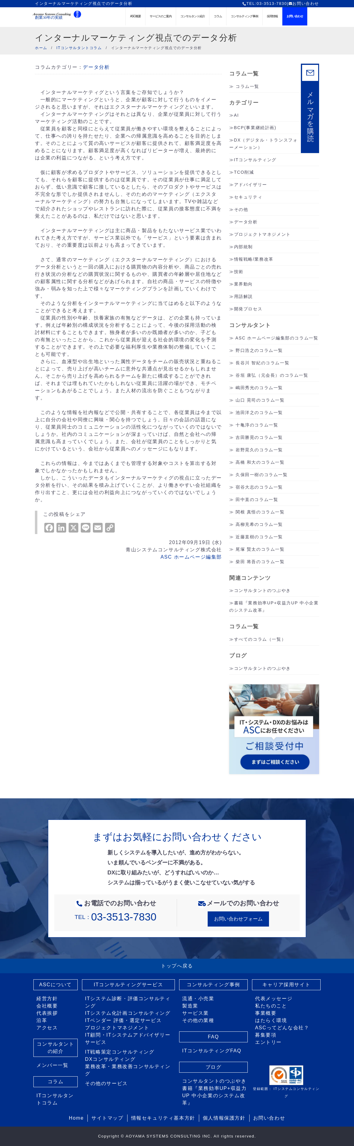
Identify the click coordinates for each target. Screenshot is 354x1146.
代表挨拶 (47, 1013)
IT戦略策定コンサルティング (120, 1051)
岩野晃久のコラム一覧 (259, 449)
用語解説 (243, 296)
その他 (241, 209)
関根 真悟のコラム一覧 (260, 512)
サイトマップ (107, 1118)
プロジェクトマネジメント (262, 234)
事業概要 (265, 1013)
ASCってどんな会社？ (282, 1027)
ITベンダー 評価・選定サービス (123, 1020)
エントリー (268, 1042)
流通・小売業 (198, 998)
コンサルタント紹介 (192, 16)
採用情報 (272, 16)
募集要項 (265, 1034)
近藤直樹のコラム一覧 (259, 536)
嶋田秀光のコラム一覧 (259, 387)
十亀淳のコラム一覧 (257, 425)
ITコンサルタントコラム (55, 1099)
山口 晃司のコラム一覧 (260, 400)
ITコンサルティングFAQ (211, 1050)
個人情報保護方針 (224, 1118)
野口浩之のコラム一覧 (259, 350)
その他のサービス (106, 1083)
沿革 (41, 1020)
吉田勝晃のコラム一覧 (259, 437)
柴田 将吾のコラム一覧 (260, 561)
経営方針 (47, 998)
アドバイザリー (250, 184)
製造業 (190, 1005)
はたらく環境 (271, 1020)
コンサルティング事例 (244, 16)
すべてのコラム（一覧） (260, 639)
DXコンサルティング (110, 1059)
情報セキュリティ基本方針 (163, 1118)
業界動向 (243, 284)
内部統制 (243, 246)
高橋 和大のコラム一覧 (260, 462)
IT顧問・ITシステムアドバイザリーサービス (127, 1038)
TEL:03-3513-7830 (264, 3)
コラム (218, 16)
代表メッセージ (273, 998)
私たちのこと (271, 1005)
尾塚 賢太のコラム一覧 (260, 549)
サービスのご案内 (161, 16)
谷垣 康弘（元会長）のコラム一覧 (272, 375)
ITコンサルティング (255, 159)
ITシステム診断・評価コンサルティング (127, 1002)
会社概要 (47, 1005)
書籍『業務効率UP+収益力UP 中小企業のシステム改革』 (214, 1095)
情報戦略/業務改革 (254, 259)
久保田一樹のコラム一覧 (262, 474)
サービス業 (195, 1013)
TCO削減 (244, 172)
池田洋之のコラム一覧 (259, 412)
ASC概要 (135, 16)
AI (236, 115)
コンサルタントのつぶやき (262, 590)
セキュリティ (248, 197)
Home (76, 1118)
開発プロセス (248, 308)
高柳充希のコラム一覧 (259, 524)
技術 (238, 271)
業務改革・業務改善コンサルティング (128, 1070)
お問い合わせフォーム (238, 918)
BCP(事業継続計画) (255, 127)
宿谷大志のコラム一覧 (259, 487)
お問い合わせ (303, 3)
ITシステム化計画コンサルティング (127, 1013)
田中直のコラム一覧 (257, 499)
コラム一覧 (247, 86)
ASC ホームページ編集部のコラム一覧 (276, 338)
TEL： (115, 917)
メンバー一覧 (52, 1065)
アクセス (47, 1027)
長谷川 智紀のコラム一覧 (262, 362)
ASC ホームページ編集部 (191, 557)
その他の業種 (198, 1020)
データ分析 (96, 67)
